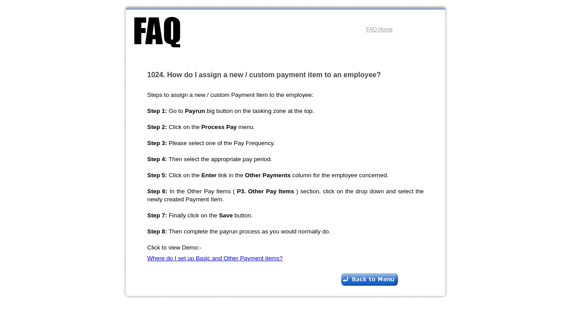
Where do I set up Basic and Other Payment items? (215, 258)
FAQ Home (379, 29)
